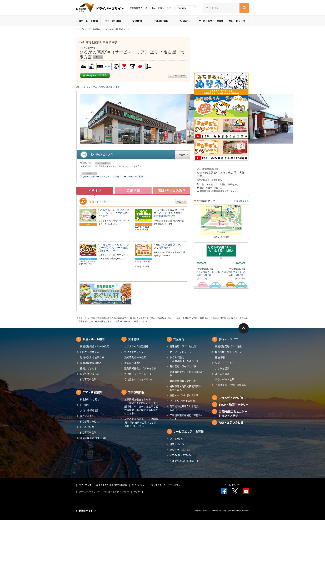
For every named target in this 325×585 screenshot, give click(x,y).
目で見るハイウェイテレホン (140, 379)
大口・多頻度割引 (89, 410)
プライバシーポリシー (89, 491)
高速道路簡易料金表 (91, 363)
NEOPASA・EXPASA (181, 455)
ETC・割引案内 (112, 21)
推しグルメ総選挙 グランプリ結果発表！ (168, 246)
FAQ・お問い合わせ (161, 7)
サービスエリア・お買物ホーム (90, 29)
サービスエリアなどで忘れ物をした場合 (99, 87)
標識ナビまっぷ (88, 368)
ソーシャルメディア (230, 485)
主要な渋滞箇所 (132, 363)
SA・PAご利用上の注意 (182, 400)
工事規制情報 (161, 21)
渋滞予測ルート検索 (135, 357)
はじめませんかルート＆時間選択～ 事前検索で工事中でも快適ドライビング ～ (141, 422)
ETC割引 (84, 405)
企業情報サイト (138, 7)
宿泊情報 (220, 357)
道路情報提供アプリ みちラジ (140, 368)
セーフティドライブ (180, 351)
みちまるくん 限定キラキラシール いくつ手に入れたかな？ (113, 213)
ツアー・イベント (224, 363)
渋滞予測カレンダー (135, 351)
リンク (137, 491)
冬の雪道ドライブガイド (183, 366)
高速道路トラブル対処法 (183, 346)
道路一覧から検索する (92, 357)
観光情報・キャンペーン (228, 351)
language (181, 7)
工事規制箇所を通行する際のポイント (186, 416)
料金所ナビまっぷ (89, 374)
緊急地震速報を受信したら (184, 380)
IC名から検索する (89, 351)
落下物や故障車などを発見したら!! (184, 407)
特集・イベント (178, 444)
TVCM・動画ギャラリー (233, 404)
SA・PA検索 (176, 438)
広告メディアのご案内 (232, 398)
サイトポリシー (139, 485)
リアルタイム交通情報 (136, 346)
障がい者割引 (87, 416)
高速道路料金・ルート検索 (94, 346)
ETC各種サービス (89, 421)
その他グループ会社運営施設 (230, 385)
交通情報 (137, 21)
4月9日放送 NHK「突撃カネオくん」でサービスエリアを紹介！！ (112, 166)
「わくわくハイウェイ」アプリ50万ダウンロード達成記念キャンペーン (113, 247)
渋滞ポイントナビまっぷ (137, 374)
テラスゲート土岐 (224, 379)
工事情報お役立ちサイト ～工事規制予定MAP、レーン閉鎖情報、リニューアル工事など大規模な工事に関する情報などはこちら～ (141, 406)
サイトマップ (85, 485)
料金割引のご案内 (89, 399)
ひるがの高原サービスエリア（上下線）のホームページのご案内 (113, 176)
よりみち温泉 (222, 368)
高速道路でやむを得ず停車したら (186, 373)
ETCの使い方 (87, 427)
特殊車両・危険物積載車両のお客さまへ (185, 387)
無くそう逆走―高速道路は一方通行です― (185, 359)
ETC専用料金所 (88, 379)
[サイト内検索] (221, 8)
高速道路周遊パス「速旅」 (94, 438)
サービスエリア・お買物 (211, 20)
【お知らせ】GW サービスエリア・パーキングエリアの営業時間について (169, 213)
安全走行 (185, 21)
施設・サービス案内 (180, 449)
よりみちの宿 (222, 374)
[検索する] (244, 8)
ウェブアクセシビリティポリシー (166, 485)
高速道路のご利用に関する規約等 (111, 485)
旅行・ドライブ (236, 21)
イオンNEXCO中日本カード (184, 460)
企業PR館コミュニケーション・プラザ (233, 413)
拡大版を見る (242, 201)
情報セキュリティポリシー (116, 491)
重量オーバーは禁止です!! (184, 395)
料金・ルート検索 (88, 21)
